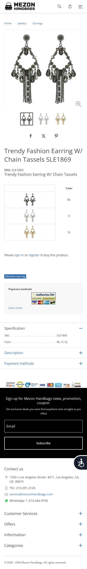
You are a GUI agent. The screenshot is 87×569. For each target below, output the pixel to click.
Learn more (15, 308)
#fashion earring (15, 276)
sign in (19, 255)
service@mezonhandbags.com (31, 494)
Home (7, 23)
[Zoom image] (79, 104)
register (34, 255)
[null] (31, 136)
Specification (14, 328)
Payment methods (19, 363)
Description (13, 352)
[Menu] (80, 6)
